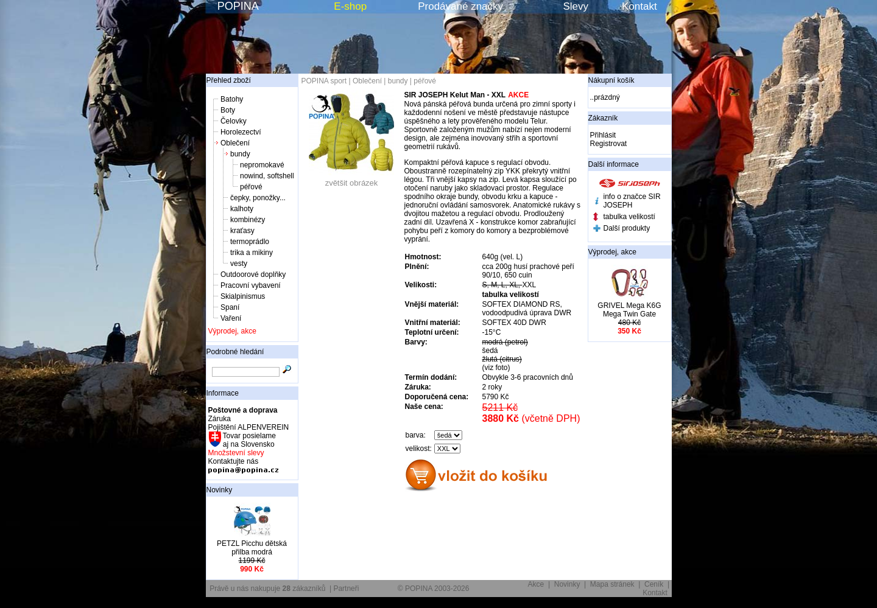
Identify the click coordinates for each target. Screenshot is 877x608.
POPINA (238, 6)
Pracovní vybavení (250, 285)
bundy (240, 154)
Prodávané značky (460, 6)
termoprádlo (249, 241)
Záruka (219, 418)
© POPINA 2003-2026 (434, 588)
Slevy (575, 6)
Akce (536, 584)
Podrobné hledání (235, 352)
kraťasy (242, 230)
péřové (251, 187)
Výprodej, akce (232, 331)
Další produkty (627, 228)
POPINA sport (324, 81)
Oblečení (235, 143)
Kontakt (639, 6)
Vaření (230, 318)
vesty (238, 263)
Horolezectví (240, 132)
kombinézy (247, 219)
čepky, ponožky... (258, 198)
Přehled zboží (228, 80)
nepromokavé (262, 165)
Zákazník (603, 118)
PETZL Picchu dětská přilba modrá (252, 547)
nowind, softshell (267, 176)
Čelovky (233, 121)
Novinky (219, 490)
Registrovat (608, 143)
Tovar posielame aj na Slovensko (248, 440)
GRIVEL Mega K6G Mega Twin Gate (629, 309)
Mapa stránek (612, 584)
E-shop (350, 6)
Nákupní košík (611, 80)
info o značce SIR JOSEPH (632, 200)
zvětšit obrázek (351, 179)
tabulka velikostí (629, 216)
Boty (227, 110)
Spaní (229, 307)
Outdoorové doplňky (253, 274)
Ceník (653, 584)
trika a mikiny (251, 252)
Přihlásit (603, 135)
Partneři (346, 588)
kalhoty (241, 208)
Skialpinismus (242, 296)
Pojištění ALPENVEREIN (248, 427)
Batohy (231, 99)
